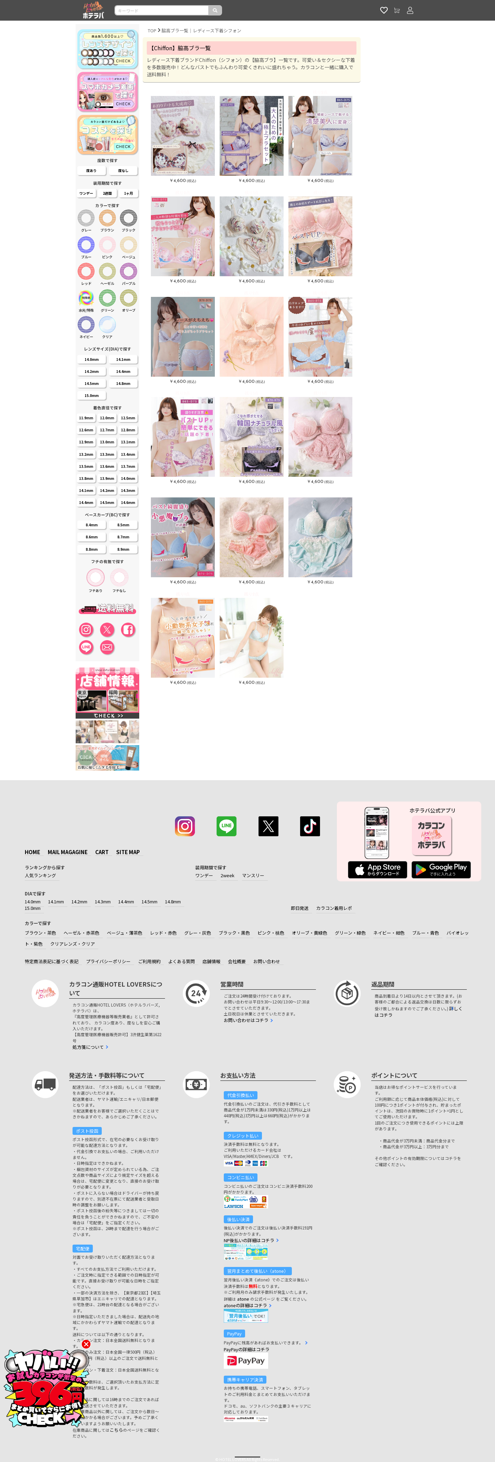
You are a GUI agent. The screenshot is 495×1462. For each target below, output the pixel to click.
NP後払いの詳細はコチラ (249, 1240)
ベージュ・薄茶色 (124, 932)
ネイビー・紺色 (389, 932)
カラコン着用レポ (334, 908)
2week (227, 875)
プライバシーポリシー (108, 961)
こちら (116, 1430)
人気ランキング (40, 875)
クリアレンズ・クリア (72, 943)
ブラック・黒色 (234, 932)
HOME (32, 852)
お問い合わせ (266, 961)
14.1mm (56, 901)
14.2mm (79, 901)
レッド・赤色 (163, 932)
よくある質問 (181, 961)
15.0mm (33, 908)
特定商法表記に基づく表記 (51, 961)
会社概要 (237, 961)
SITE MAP (128, 852)
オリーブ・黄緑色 (309, 932)
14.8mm (173, 901)
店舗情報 (211, 961)
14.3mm (103, 901)
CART (102, 852)
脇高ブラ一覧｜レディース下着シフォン (201, 30)
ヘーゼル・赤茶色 (81, 932)
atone (243, 1299)
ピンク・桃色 (270, 932)
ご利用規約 (149, 961)
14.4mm (126, 901)
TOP (152, 30)
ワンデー (204, 875)
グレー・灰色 (197, 932)
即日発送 (300, 908)
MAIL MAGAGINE (68, 852)
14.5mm (149, 901)
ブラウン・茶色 (40, 932)
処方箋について (88, 1047)
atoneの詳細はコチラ (245, 1305)
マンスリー (253, 875)
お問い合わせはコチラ (246, 1020)
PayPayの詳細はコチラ (247, 1349)
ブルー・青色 (425, 932)
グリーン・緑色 (350, 932)
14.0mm (33, 901)
